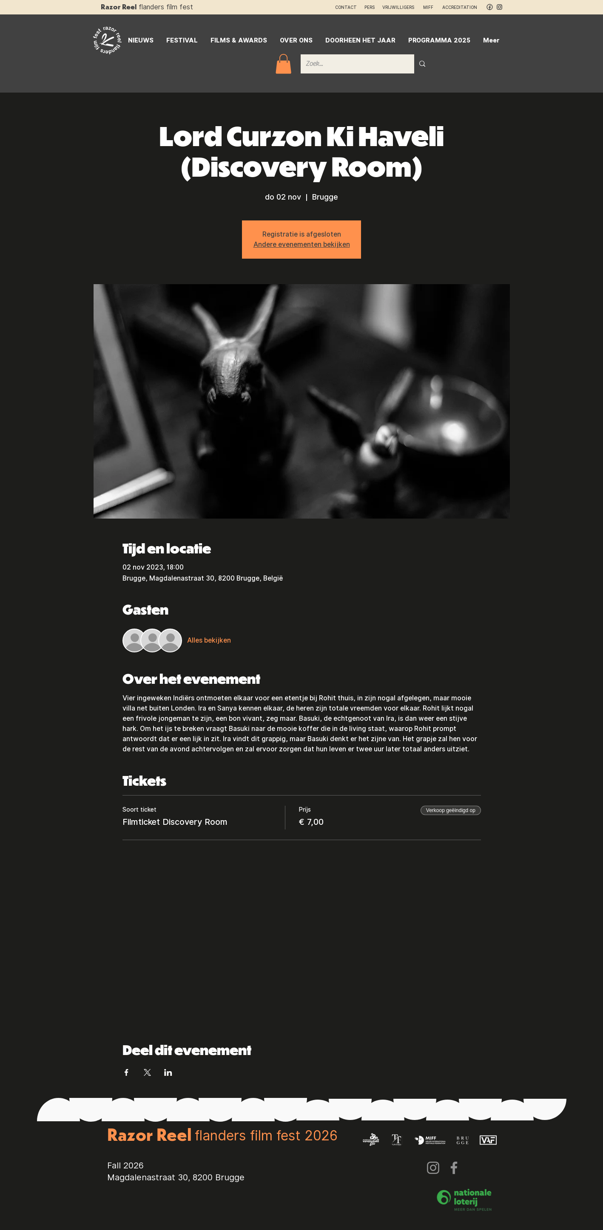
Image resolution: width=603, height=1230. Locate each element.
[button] (283, 64)
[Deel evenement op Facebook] (126, 1072)
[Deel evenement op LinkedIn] (168, 1072)
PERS (369, 7)
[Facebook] (454, 1167)
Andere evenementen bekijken (301, 244)
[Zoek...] (351, 63)
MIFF (432, 7)
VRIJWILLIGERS (398, 7)
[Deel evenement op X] (147, 1072)
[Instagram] (433, 1167)
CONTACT (346, 7)
